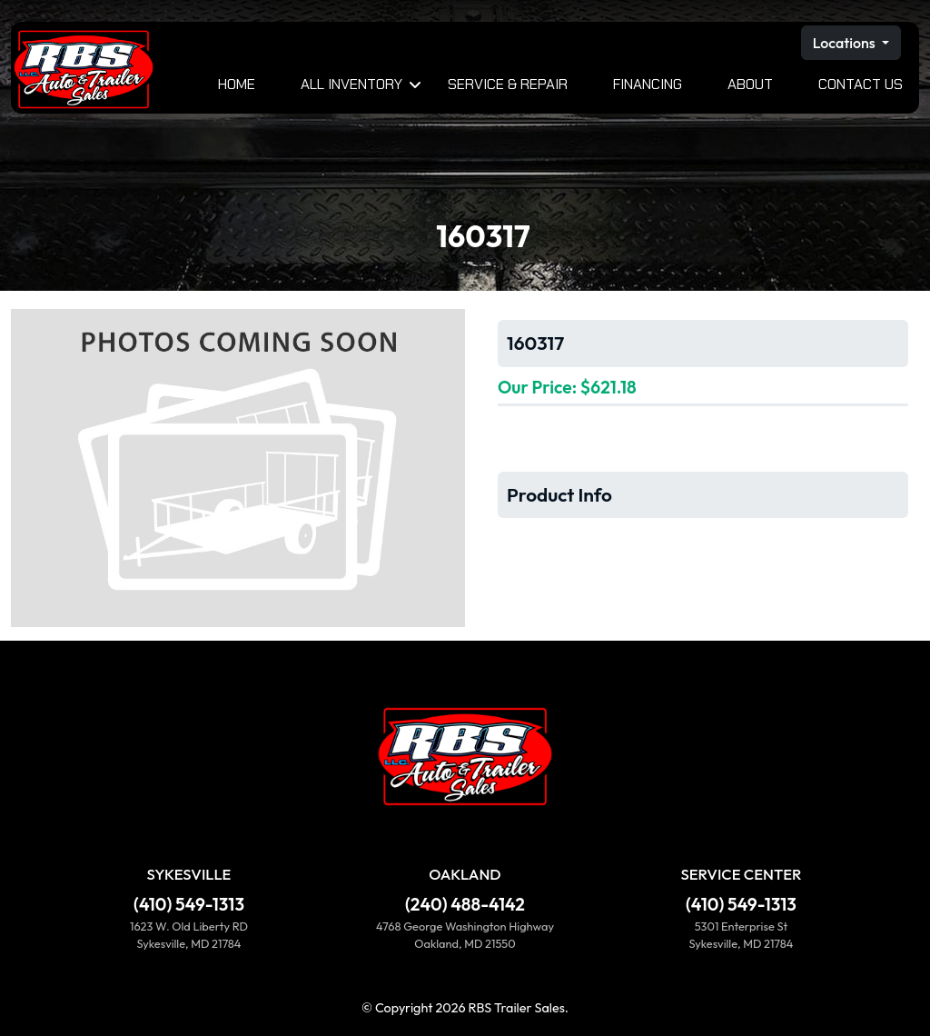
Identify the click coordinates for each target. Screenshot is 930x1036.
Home (236, 84)
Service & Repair (508, 84)
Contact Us (860, 84)
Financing (647, 84)
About (750, 84)
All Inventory (351, 84)
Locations (845, 43)
